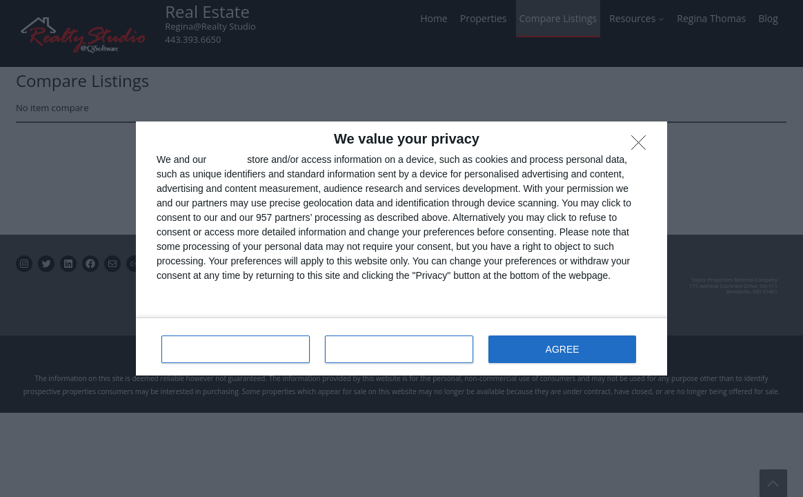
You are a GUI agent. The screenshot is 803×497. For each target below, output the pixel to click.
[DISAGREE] (642, 146)
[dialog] (401, 248)
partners (226, 159)
